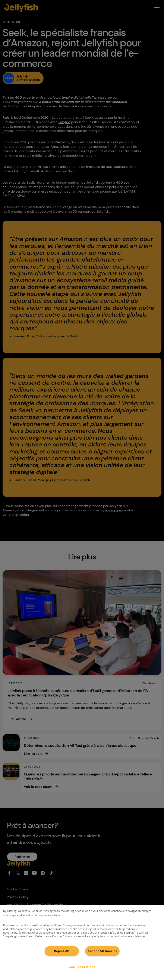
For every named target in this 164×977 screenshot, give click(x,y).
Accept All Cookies (102, 951)
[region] (82, 941)
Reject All (61, 951)
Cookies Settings (82, 967)
